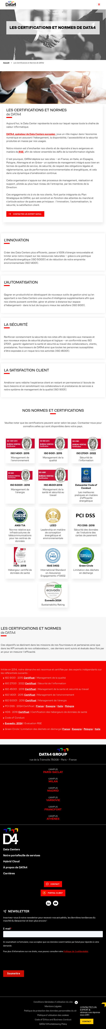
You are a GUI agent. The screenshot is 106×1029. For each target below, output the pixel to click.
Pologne (69, 706)
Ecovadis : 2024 (13, 723)
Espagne (50, 706)
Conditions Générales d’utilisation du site (53, 1002)
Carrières (9, 873)
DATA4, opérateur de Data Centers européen (30, 134)
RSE (21, 151)
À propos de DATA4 (15, 867)
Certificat (29, 677)
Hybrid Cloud (11, 861)
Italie (60, 706)
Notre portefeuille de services (21, 855)
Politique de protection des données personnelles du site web (53, 1010)
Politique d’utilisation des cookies (53, 1015)
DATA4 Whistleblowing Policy (53, 1024)
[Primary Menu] (97, 4)
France (40, 706)
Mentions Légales (53, 1006)
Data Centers (11, 849)
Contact (52, 884)
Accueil (6, 63)
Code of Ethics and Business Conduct (53, 1019)
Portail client (53, 893)
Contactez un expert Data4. (25, 214)
